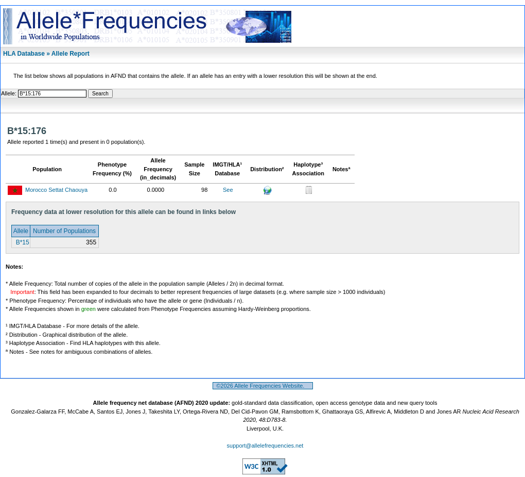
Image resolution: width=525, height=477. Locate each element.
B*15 (21, 242)
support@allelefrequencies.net (265, 445)
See (228, 190)
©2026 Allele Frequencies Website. (262, 386)
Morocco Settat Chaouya (56, 190)
